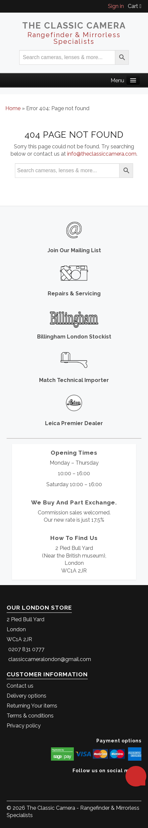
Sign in (116, 6)
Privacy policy (24, 725)
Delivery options (26, 696)
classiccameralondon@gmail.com (49, 659)
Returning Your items (32, 706)
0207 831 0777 (26, 649)
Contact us (20, 686)
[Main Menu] (133, 80)
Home (13, 108)
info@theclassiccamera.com (101, 154)
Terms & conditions (30, 716)
